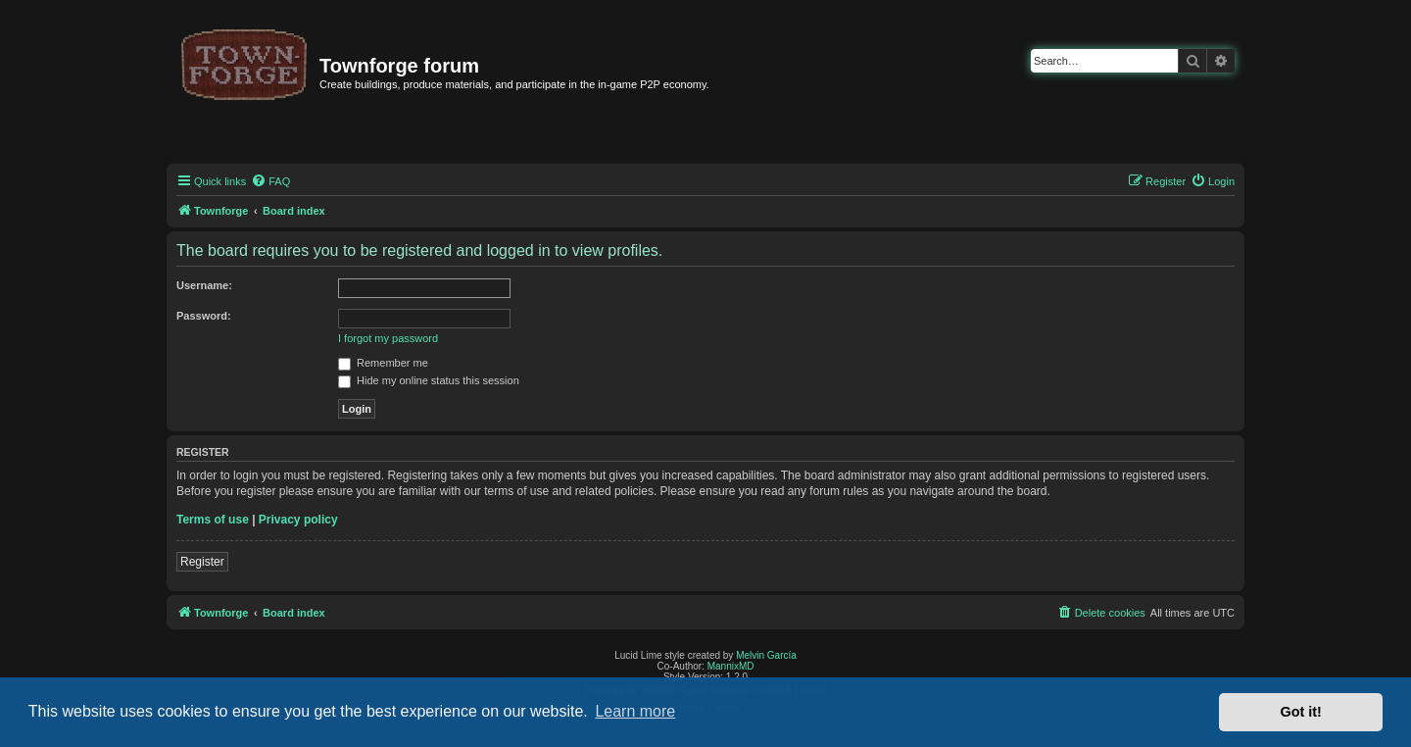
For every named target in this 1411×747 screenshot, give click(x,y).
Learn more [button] (635, 711)
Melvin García (766, 655)
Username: (204, 285)
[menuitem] (270, 181)
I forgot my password (388, 338)
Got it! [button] (1301, 712)
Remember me (383, 363)
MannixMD (730, 666)
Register (202, 562)
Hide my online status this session (428, 380)
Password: (203, 316)
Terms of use (212, 519)
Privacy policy (298, 519)
